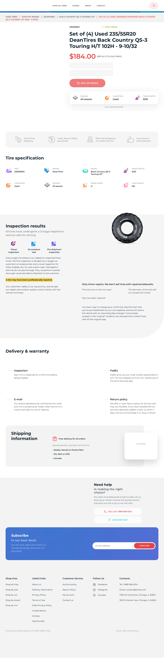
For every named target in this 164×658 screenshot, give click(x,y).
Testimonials (38, 621)
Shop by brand (31, 17)
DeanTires (50, 17)
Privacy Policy (39, 595)
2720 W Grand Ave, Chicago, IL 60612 (138, 595)
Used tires (12, 17)
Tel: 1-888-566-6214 (129, 584)
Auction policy (70, 584)
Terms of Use (38, 600)
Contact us (68, 600)
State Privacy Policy (41, 605)
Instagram (100, 589)
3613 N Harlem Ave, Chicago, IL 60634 (138, 600)
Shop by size (12, 589)
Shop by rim (11, 605)
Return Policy (69, 589)
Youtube (99, 595)
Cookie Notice (39, 610)
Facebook (100, 584)
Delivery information (42, 589)
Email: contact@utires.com (133, 589)
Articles (36, 616)
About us (36, 584)
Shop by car (11, 595)
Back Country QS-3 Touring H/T (78, 17)
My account (68, 595)
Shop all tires (12, 584)
